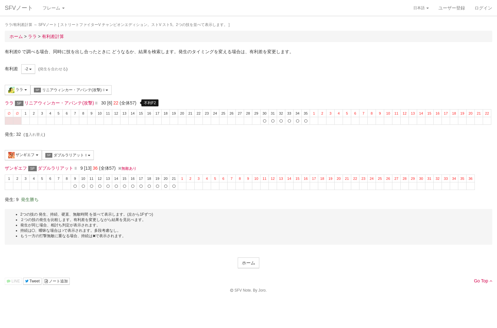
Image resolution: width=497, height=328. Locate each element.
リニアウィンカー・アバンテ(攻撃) (71, 90)
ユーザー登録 (451, 7)
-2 (28, 69)
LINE (13, 281)
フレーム (53, 7)
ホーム (248, 262)
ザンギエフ (23, 155)
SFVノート (19, 8)
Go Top (483, 280)
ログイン (483, 7)
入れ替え (34, 134)
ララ (17, 90)
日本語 (421, 8)
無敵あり (129, 168)
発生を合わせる (53, 69)
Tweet (32, 281)
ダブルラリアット (67, 155)
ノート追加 (56, 281)
